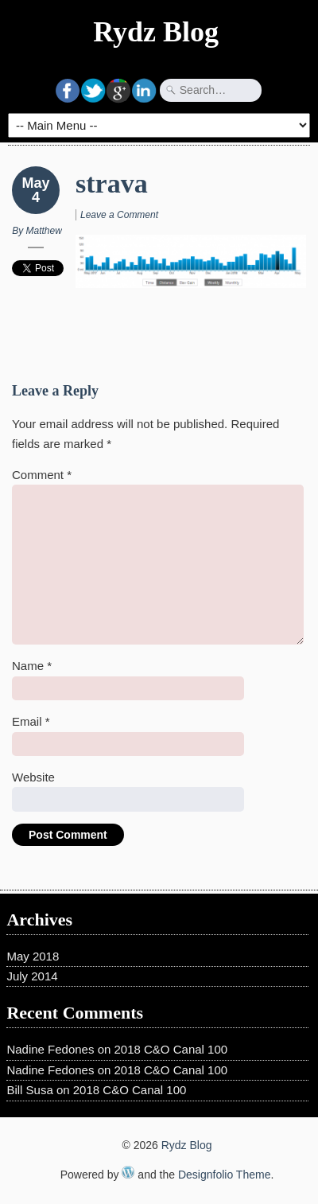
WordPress (128, 1172)
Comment (42, 474)
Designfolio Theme (224, 1174)
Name (32, 665)
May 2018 (32, 956)
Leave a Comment (119, 214)
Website (33, 777)
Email (31, 721)
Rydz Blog (156, 32)
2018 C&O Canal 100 (171, 1049)
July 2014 (31, 976)
